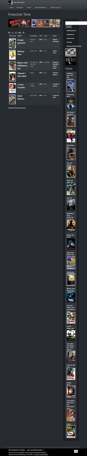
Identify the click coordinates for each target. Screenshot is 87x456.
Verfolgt (69, 129)
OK (76, 451)
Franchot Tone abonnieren (17, 108)
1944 (40, 39)
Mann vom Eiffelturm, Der (22, 66)
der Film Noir (19, 2)
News (12, 7)
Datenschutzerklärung (72, 46)
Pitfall (68, 424)
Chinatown (70, 272)
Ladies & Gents (56, 7)
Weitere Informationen (41, 454)
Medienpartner (71, 30)
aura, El (69, 198)
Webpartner (70, 34)
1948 (40, 84)
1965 (40, 51)
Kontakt (69, 42)
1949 (40, 62)
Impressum (70, 38)
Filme (29, 7)
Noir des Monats (41, 7)
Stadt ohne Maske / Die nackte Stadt (71, 254)
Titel (19, 36)
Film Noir (20, 7)
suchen (68, 27)
